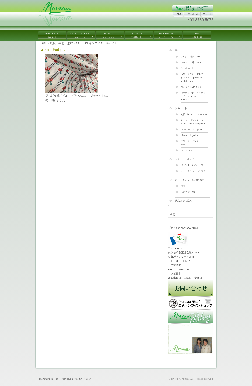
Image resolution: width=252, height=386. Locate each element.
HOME (178, 14)
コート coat (186, 150)
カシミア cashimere (191, 86)
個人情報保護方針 (48, 378)
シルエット (181, 108)
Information (51, 35)
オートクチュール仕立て (193, 171)
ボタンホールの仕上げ (192, 165)
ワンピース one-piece (192, 129)
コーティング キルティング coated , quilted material (193, 96)
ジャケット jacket (189, 135)
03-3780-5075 (202, 20)
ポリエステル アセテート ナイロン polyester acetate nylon (193, 77)
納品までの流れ (183, 200)
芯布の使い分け (189, 192)
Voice (197, 35)
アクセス (207, 14)
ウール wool (187, 68)
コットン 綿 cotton (192, 62)
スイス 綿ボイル (52, 50)
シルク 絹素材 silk (190, 56)
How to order (166, 35)
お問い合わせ (192, 14)
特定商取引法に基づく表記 (76, 378)
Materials (137, 35)
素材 (177, 50)
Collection (108, 35)
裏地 (183, 186)
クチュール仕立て (184, 159)
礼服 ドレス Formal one (194, 114)
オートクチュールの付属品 (189, 180)
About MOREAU (79, 35)
